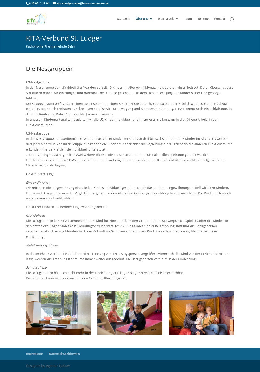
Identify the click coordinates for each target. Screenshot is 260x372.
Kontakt (219, 19)
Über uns (142, 19)
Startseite (123, 19)
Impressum (34, 354)
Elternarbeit (166, 19)
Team (188, 19)
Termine (202, 19)
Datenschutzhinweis (64, 354)
